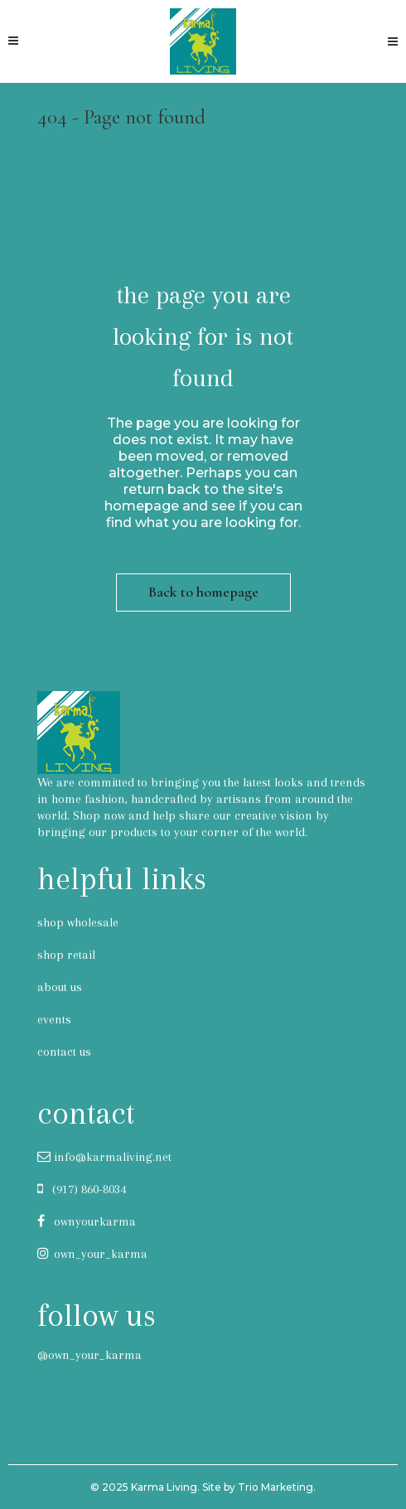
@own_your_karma (89, 1354)
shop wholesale (77, 922)
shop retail (66, 954)
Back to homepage (203, 592)
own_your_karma (92, 1253)
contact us (64, 1051)
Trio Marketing (275, 1487)
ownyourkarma (86, 1221)
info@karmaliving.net (104, 1156)
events (54, 1019)
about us (59, 986)
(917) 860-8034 (81, 1189)
